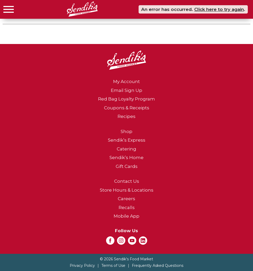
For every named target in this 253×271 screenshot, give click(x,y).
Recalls (127, 207)
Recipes (126, 116)
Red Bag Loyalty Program (126, 99)
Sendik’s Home (126, 157)
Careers (126, 198)
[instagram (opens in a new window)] (121, 242)
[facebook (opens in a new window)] (110, 242)
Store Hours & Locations (126, 190)
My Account (126, 81)
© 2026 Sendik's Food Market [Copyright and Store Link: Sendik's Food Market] (126, 259)
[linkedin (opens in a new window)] (143, 242)
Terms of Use (113, 265)
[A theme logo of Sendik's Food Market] (82, 9)
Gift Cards (127, 166)
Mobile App (126, 216)
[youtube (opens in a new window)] (132, 242)
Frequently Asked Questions (157, 265)
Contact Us (126, 181)
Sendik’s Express (126, 140)
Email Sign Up (126, 90)
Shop (126, 131)
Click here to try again (219, 9)
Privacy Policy (82, 265)
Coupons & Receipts (126, 107)
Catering (126, 149)
